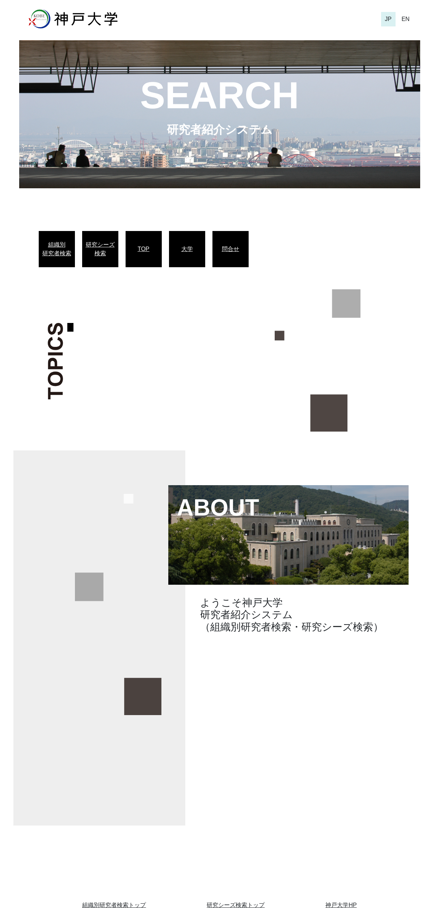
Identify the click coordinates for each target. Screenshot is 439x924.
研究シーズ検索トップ (236, 905)
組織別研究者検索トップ (114, 905)
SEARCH (219, 95)
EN (405, 19)
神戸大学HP (340, 905)
